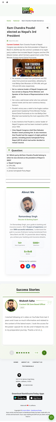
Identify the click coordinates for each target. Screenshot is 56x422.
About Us (25, 363)
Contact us (37, 363)
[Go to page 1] (17, 353)
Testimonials (28, 367)
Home (9, 21)
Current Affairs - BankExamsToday (32, 411)
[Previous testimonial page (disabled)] (11, 353)
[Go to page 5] (26, 353)
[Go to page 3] (21, 353)
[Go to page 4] (24, 353)
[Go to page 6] (28, 353)
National (16, 21)
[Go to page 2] (19, 353)
